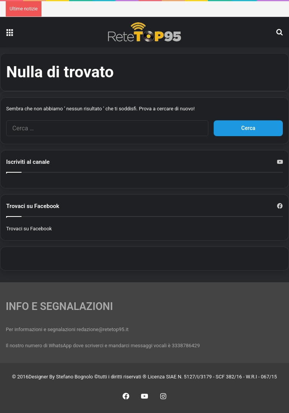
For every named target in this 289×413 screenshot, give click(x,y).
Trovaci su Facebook (29, 228)
